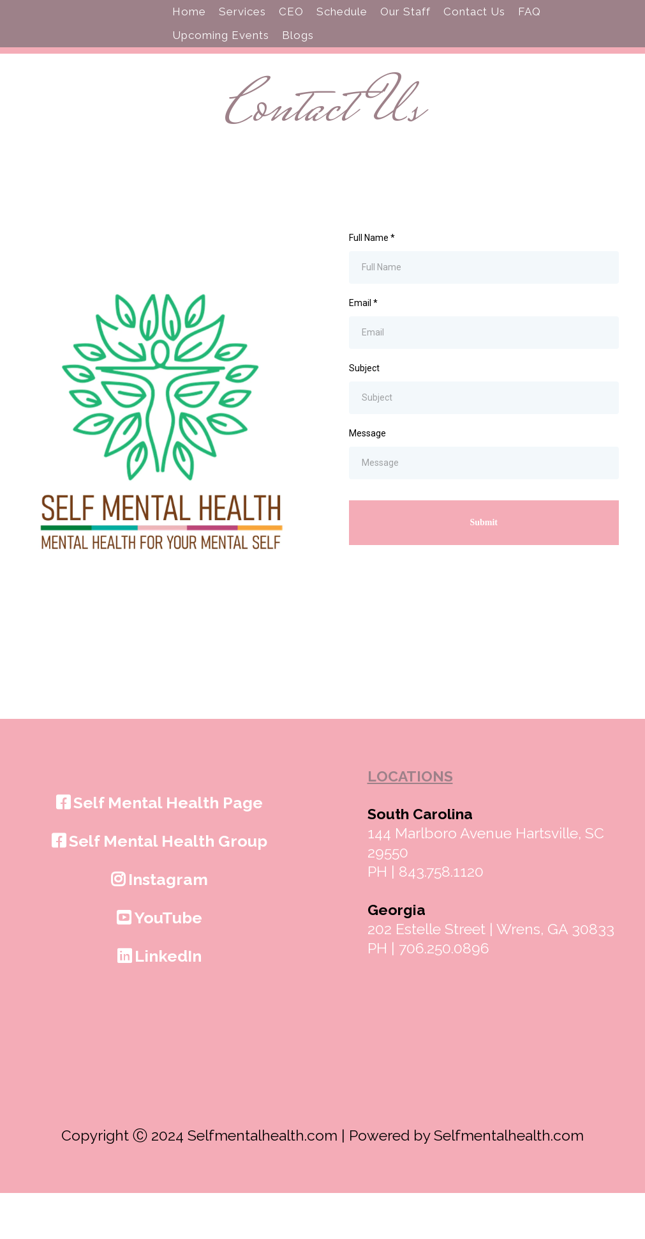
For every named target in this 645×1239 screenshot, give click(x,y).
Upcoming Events (220, 58)
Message (367, 479)
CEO (291, 34)
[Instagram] (161, 924)
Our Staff (405, 34)
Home (189, 34)
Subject (364, 414)
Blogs (298, 58)
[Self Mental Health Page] (161, 848)
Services (242, 34)
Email (363, 348)
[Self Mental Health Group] (161, 886)
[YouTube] (161, 963)
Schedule (341, 34)
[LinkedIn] (161, 1001)
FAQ (529, 34)
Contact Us (474, 34)
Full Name (372, 283)
